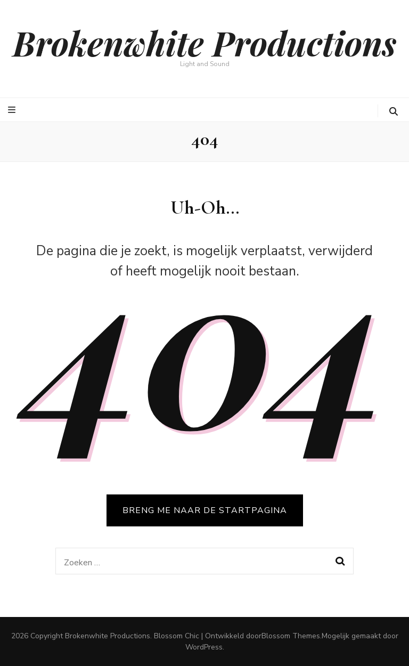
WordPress (204, 647)
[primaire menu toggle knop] (13, 110)
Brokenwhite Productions (204, 42)
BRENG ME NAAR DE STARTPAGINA (204, 510)
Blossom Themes (290, 636)
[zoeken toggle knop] (393, 111)
